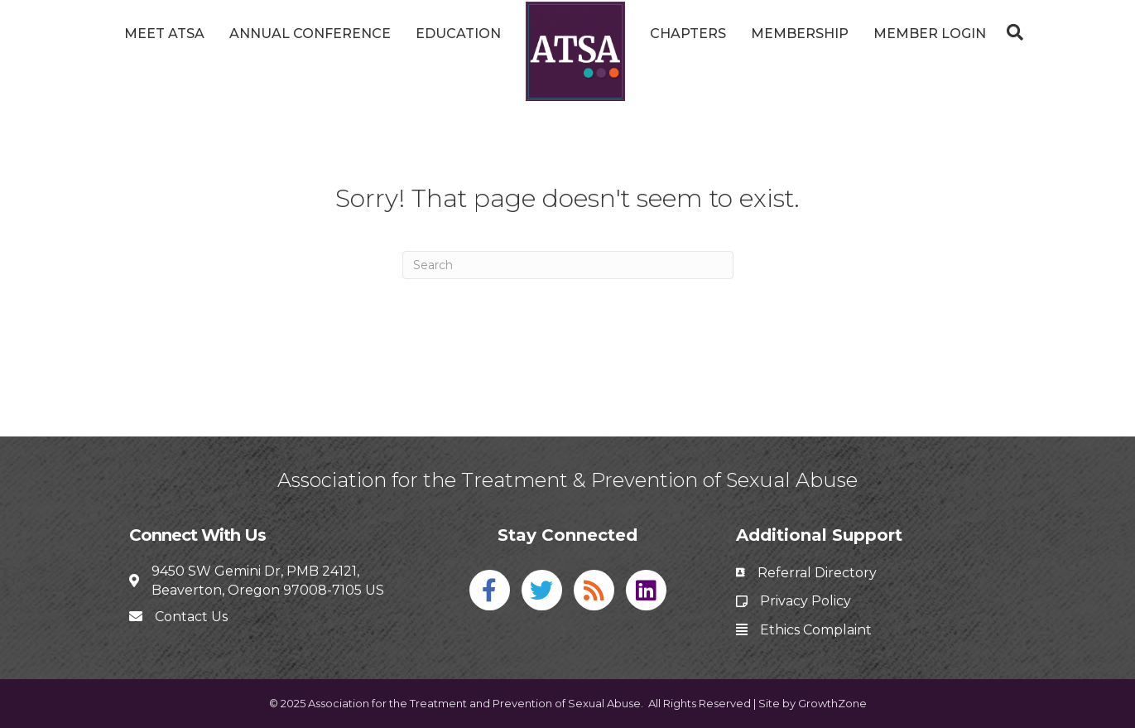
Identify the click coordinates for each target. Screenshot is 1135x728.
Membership (800, 33)
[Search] (1010, 32)
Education (458, 33)
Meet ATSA (164, 33)
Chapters (688, 33)
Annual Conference (310, 33)
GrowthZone (832, 703)
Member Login (929, 33)
